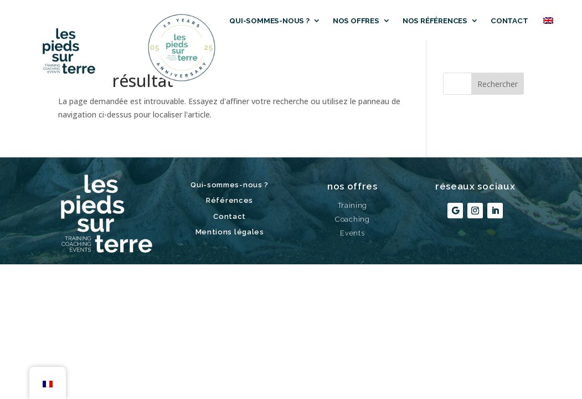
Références (229, 200)
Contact (509, 20)
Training (353, 205)
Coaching (352, 219)
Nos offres (356, 20)
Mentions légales (229, 232)
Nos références (435, 20)
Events (352, 233)
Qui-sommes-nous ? (269, 20)
